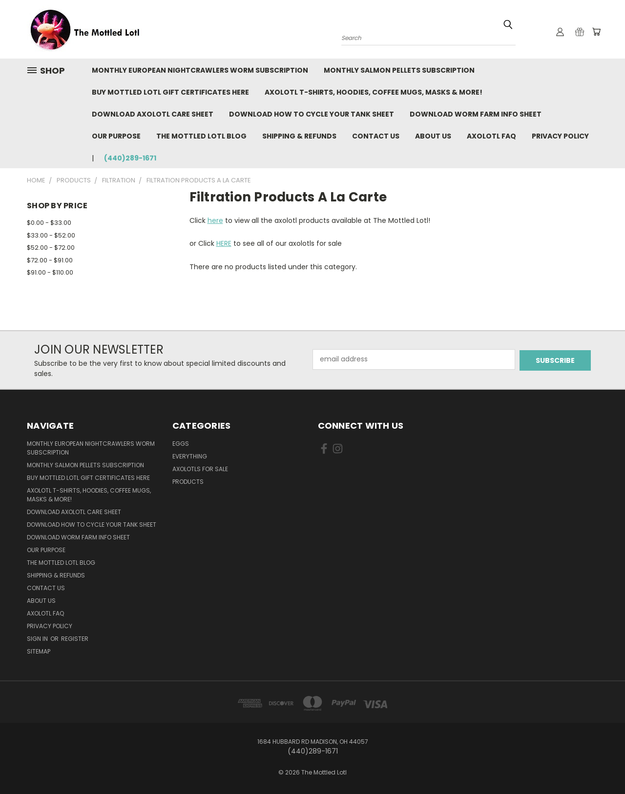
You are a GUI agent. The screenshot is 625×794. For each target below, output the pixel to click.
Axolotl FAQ (491, 136)
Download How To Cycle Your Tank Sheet (311, 114)
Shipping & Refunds (299, 136)
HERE (223, 243)
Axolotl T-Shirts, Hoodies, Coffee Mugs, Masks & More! (373, 92)
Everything (189, 456)
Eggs (180, 443)
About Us (433, 136)
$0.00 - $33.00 (49, 222)
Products (188, 481)
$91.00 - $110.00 (50, 272)
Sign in (38, 639)
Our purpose (116, 136)
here (215, 220)
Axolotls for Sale (200, 469)
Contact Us (375, 136)
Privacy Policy (560, 136)
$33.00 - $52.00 (51, 235)
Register (74, 639)
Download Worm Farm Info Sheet (476, 114)
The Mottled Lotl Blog (201, 136)
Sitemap (38, 651)
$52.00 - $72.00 (51, 247)
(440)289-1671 (130, 158)
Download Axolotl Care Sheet (152, 114)
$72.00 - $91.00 (50, 260)
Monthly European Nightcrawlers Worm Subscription (200, 70)
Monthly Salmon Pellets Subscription (399, 70)
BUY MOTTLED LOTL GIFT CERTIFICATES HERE (170, 92)
